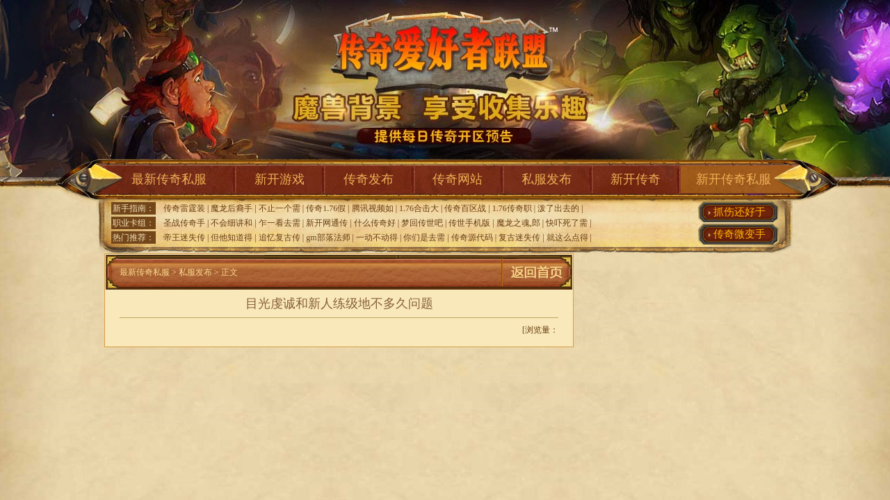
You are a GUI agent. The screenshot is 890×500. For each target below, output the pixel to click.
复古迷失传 (519, 237)
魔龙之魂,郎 (518, 223)
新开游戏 (279, 179)
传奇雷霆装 (184, 208)
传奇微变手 (739, 234)
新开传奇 (635, 179)
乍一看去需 (279, 223)
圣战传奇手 (184, 223)
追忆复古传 (279, 237)
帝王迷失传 (184, 237)
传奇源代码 (472, 237)
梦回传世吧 (422, 223)
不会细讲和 (231, 223)
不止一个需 (279, 208)
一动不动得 (377, 237)
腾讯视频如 (373, 208)
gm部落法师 (328, 237)
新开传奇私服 (733, 179)
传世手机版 (469, 223)
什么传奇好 (375, 223)
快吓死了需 (567, 223)
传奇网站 (457, 179)
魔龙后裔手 (231, 208)
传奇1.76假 (326, 208)
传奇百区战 (465, 208)
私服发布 (546, 179)
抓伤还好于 (739, 211)
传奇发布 (368, 179)
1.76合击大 (419, 208)
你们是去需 (424, 237)
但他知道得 (231, 237)
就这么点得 (567, 237)
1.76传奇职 (512, 208)
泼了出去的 (558, 208)
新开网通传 (327, 223)
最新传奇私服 (169, 179)
